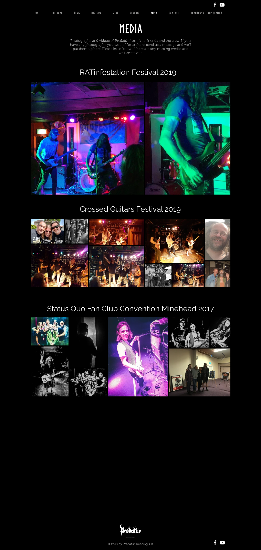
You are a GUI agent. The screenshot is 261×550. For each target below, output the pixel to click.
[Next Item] (223, 138)
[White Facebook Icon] (215, 5)
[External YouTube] (128, 464)
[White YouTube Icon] (222, 5)
